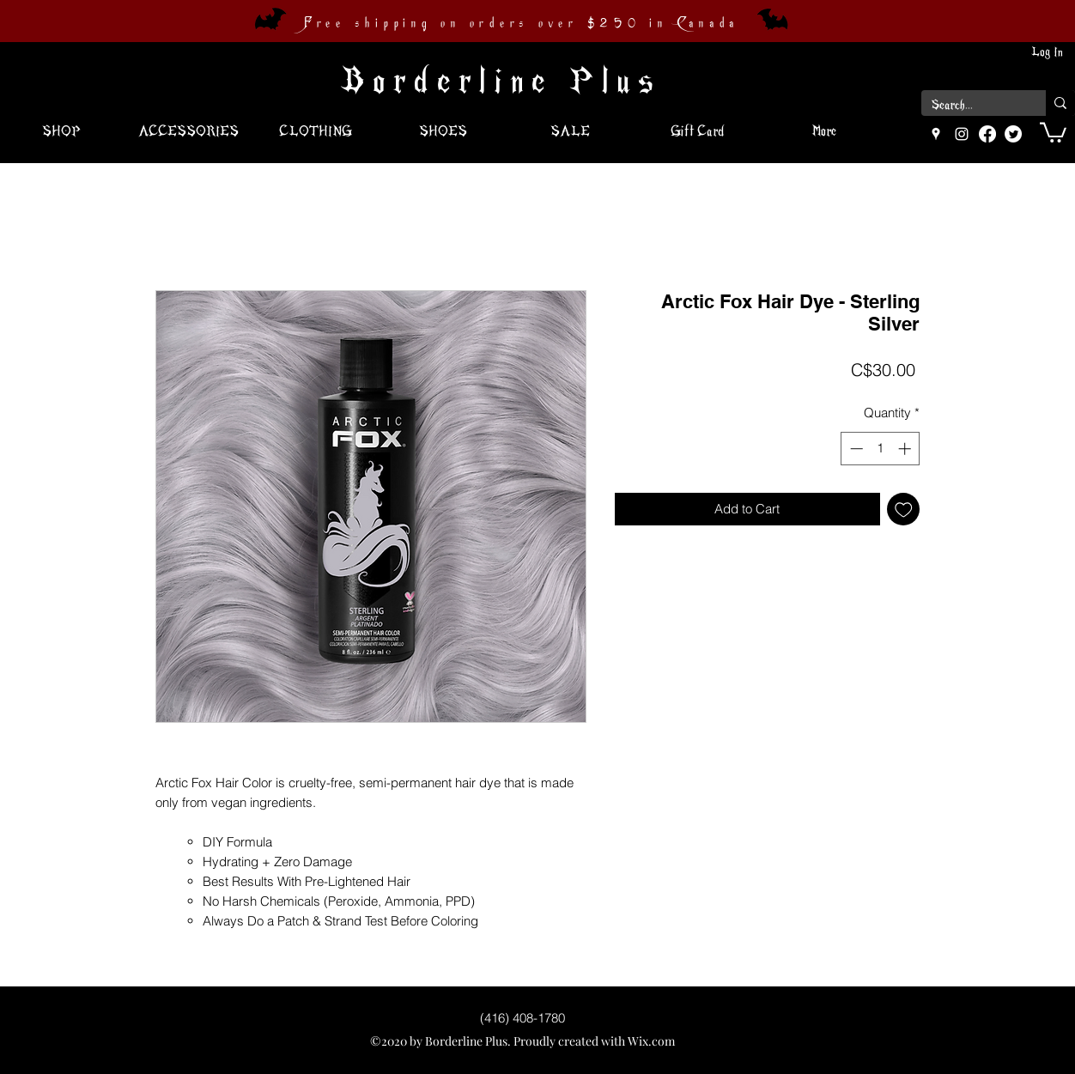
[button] (1053, 131)
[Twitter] (1013, 134)
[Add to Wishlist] (903, 509)
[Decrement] (854, 448)
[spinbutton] (880, 448)
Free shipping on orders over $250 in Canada (521, 23)
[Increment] (906, 448)
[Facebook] (987, 134)
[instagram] (961, 134)
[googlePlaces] (935, 134)
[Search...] (971, 105)
